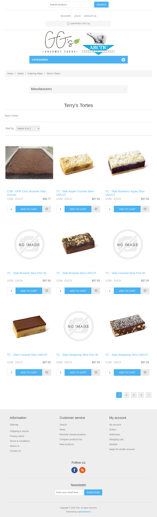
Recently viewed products (73, 434)
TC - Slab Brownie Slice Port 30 (26, 273)
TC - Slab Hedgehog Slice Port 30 (77, 354)
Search (63, 424)
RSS (82, 470)
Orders (112, 429)
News (62, 429)
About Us (14, 446)
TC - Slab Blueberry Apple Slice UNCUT (125, 193)
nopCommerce (84, 512)
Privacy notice (17, 436)
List (149, 128)
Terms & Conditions (20, 441)
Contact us (15, 451)
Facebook (74, 470)
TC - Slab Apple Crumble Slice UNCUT (75, 193)
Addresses (114, 434)
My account (115, 424)
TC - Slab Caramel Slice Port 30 (125, 273)
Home (10, 73)
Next (148, 395)
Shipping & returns (19, 431)
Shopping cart (116, 439)
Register (66, 16)
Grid (144, 128)
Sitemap (14, 424)
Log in (77, 16)
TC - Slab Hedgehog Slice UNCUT (126, 354)
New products (67, 444)
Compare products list (71, 439)
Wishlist (113, 444)
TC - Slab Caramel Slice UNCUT (27, 354)
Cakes (20, 73)
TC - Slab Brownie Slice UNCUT (76, 273)
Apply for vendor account (122, 449)
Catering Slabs (35, 73)
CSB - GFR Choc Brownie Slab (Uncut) (26, 193)
